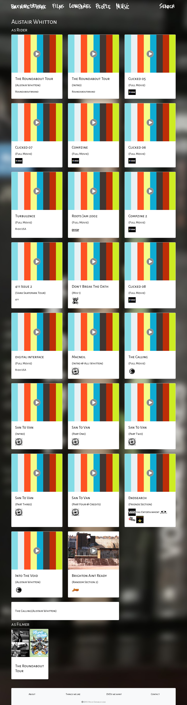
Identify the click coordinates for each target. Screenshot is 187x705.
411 (17, 299)
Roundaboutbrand (27, 91)
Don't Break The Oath (90, 286)
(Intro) (77, 85)
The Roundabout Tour (34, 79)
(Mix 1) (76, 293)
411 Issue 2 (23, 286)
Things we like (73, 694)
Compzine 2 (137, 216)
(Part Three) (23, 504)
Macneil (78, 357)
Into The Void (26, 576)
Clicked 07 (23, 147)
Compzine (80, 147)
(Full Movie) (136, 85)
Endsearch (137, 498)
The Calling (138, 357)
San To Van (24, 427)
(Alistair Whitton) (28, 85)
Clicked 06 (137, 147)
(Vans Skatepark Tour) (30, 293)
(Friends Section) (140, 504)
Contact (155, 694)
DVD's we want (114, 694)
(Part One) (79, 434)
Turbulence (25, 216)
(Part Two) (135, 434)
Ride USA (20, 228)
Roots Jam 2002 (85, 216)
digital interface (29, 357)
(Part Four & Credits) (86, 504)
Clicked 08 (137, 286)
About (32, 694)
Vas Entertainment (147, 511)
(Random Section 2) (85, 582)
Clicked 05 (137, 79)
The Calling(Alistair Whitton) (36, 611)
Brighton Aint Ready (89, 576)
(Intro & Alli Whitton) (87, 363)
